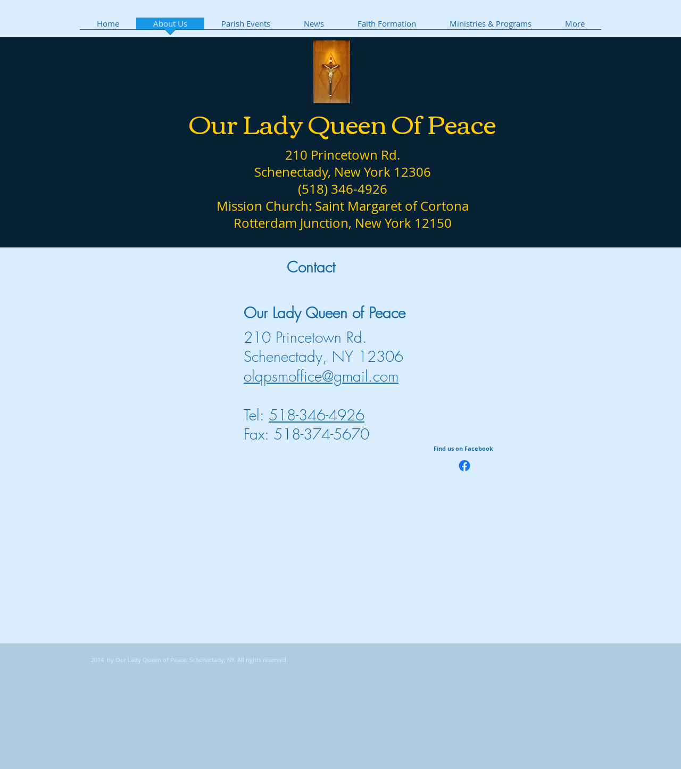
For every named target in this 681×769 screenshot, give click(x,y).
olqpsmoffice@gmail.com (321, 376)
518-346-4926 (316, 415)
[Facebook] (464, 465)
